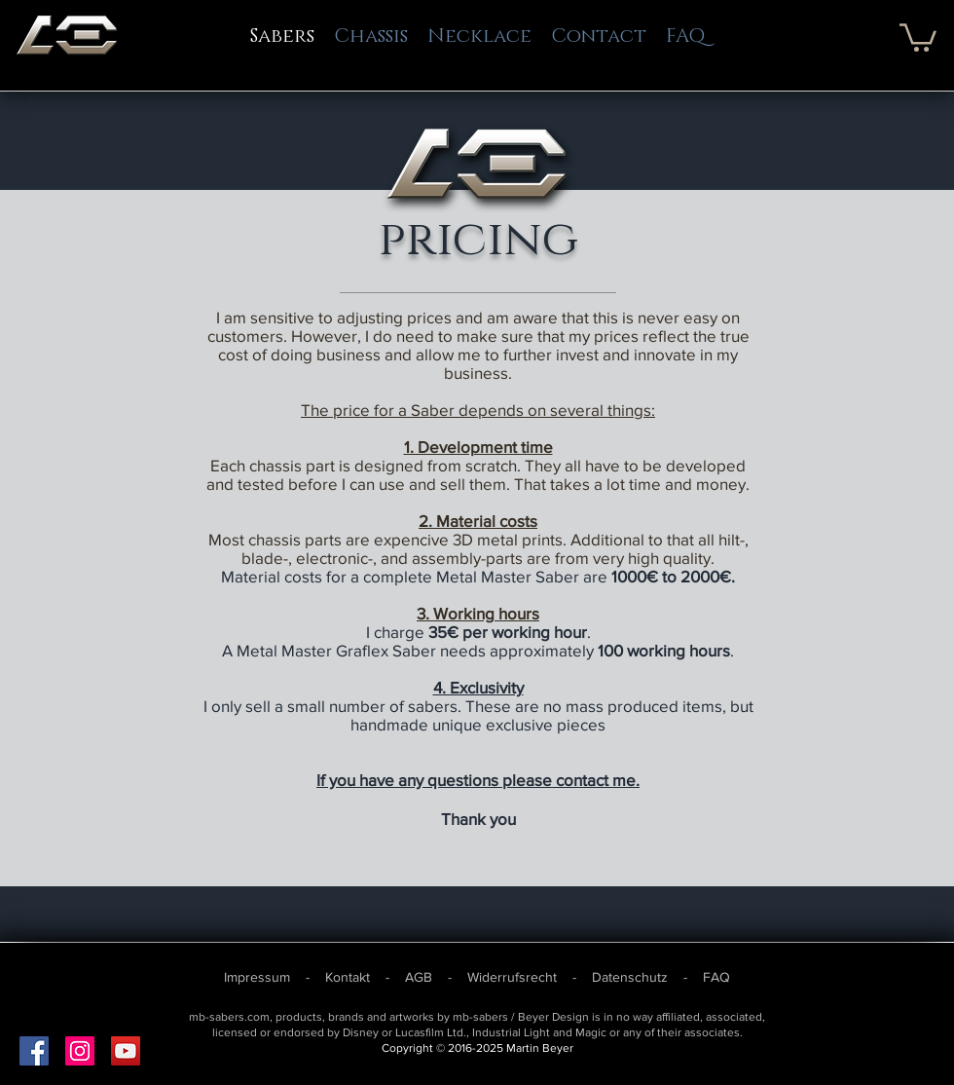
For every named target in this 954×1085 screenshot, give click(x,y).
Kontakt (349, 977)
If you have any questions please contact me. (478, 779)
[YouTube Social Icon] (125, 1051)
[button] (917, 36)
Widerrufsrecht (512, 977)
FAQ (716, 977)
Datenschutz (630, 977)
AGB (420, 977)
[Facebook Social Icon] (34, 1051)
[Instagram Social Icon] (79, 1051)
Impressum (259, 977)
